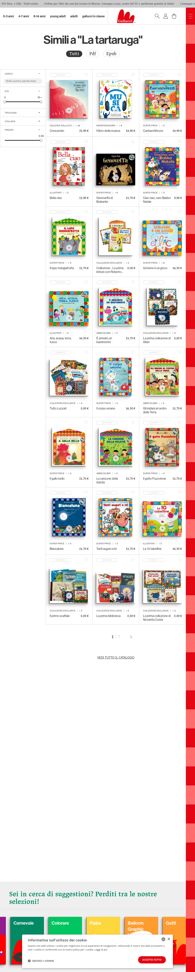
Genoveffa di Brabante (104, 199)
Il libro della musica (108, 131)
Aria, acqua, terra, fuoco (60, 340)
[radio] (74, 54)
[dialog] (97, 951)
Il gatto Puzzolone (154, 478)
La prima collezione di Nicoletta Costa (157, 618)
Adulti (74, 16)
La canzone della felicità (107, 480)
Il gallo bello (57, 478)
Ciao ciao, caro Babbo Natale (157, 199)
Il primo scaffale (60, 616)
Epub (111, 53)
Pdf (92, 53)
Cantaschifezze (153, 131)
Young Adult (58, 16)
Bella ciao (56, 198)
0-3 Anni (8, 16)
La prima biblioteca (108, 616)
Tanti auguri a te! (106, 549)
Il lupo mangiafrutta (62, 268)
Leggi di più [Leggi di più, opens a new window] (101, 949)
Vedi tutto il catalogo (115, 657)
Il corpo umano (105, 408)
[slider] (5, 101)
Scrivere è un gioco (155, 268)
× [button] (168, 939)
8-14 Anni (40, 16)
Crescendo (57, 131)
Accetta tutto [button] (151, 959)
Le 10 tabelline (152, 549)
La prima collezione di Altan (157, 340)
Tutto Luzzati (58, 408)
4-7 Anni (23, 16)
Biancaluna (56, 549)
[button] (41, 961)
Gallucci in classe (93, 16)
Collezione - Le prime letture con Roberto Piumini (110, 270)
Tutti (74, 53)
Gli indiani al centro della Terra (155, 410)
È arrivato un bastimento (104, 340)
